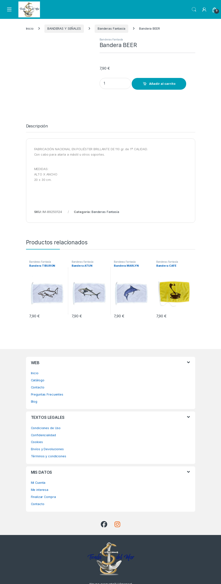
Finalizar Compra (43, 483)
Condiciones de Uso (46, 414)
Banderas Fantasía (111, 28)
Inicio (30, 28)
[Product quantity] (115, 83)
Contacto (37, 373)
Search (194, 9)
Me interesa (40, 475)
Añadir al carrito (162, 84)
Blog (34, 387)
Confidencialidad (43, 420)
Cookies (37, 428)
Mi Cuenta (38, 468)
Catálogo (37, 366)
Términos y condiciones (48, 442)
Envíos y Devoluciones (47, 435)
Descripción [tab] (37, 112)
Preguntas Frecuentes (47, 380)
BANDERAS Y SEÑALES (64, 28)
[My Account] (204, 9)
